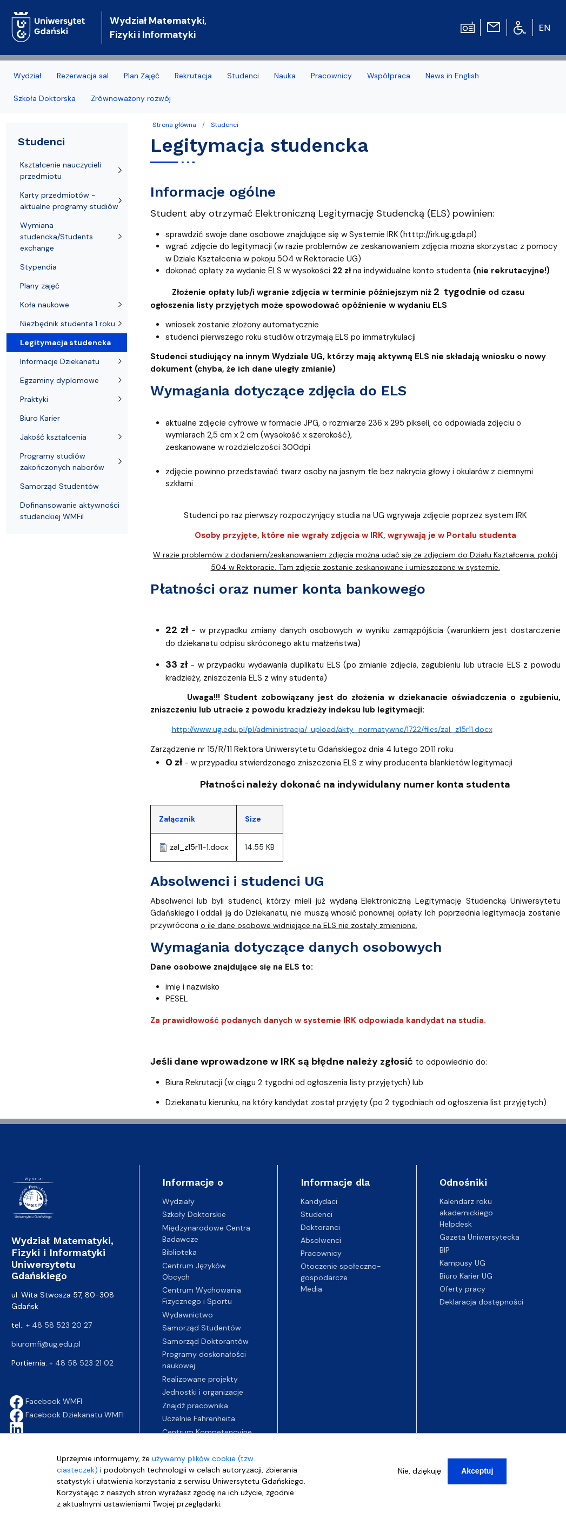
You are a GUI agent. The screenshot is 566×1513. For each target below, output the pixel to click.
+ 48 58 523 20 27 (59, 1325)
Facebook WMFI (46, 1401)
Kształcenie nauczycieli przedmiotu (60, 170)
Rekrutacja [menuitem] (193, 75)
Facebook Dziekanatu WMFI (67, 1415)
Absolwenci (321, 1240)
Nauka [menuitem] (285, 75)
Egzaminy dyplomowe (59, 380)
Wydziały (178, 1201)
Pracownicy (321, 1253)
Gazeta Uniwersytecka (480, 1237)
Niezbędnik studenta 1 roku (67, 323)
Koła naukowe (44, 305)
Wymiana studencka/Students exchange (56, 236)
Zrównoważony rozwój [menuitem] (131, 98)
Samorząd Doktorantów (205, 1341)
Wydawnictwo (187, 1315)
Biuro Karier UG (466, 1276)
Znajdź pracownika (195, 1405)
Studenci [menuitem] (243, 75)
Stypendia (38, 267)
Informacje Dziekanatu (59, 361)
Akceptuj (477, 1473)
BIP (445, 1250)
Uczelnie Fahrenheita (198, 1418)
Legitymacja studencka (65, 342)
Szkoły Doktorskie (194, 1214)
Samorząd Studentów (59, 486)
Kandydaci (319, 1201)
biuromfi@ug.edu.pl (46, 1344)
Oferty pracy (462, 1289)
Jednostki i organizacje (202, 1392)
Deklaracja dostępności (481, 1302)
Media (311, 1289)
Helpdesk (456, 1224)
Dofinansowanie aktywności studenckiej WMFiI (69, 510)
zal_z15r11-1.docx (199, 847)
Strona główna (174, 124)
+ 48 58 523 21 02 (81, 1363)
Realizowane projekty (200, 1379)
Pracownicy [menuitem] (331, 75)
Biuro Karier (40, 418)
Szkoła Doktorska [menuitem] (45, 98)
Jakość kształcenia (53, 437)
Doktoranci (320, 1227)
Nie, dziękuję (419, 1473)
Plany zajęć (39, 286)
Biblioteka (179, 1252)
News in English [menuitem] (452, 75)
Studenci (224, 124)
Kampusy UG (462, 1263)
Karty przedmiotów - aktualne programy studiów (69, 200)
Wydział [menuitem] (28, 75)
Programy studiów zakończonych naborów (62, 461)
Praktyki (34, 399)
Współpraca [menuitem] (388, 75)
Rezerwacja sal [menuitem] (83, 75)
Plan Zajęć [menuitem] (141, 75)
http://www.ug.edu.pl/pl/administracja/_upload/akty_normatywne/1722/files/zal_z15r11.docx (332, 729)
